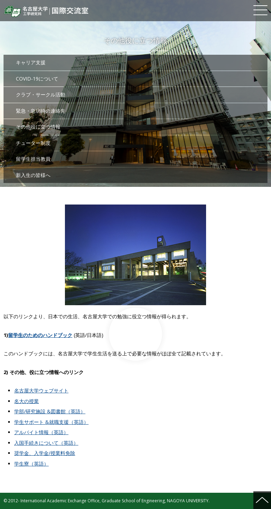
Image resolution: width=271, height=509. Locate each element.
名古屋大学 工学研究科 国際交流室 (46, 11)
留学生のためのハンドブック (40, 335)
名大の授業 (26, 401)
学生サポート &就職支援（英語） (51, 422)
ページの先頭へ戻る (262, 500)
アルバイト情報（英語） (41, 432)
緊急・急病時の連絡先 (40, 110)
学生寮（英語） (31, 463)
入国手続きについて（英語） (46, 442)
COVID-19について (37, 78)
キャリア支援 (31, 62)
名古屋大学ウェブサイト (41, 390)
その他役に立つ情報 (38, 126)
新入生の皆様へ (33, 175)
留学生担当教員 (33, 158)
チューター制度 (33, 143)
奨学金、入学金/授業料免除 (44, 453)
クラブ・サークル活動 (40, 94)
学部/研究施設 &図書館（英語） (49, 411)
